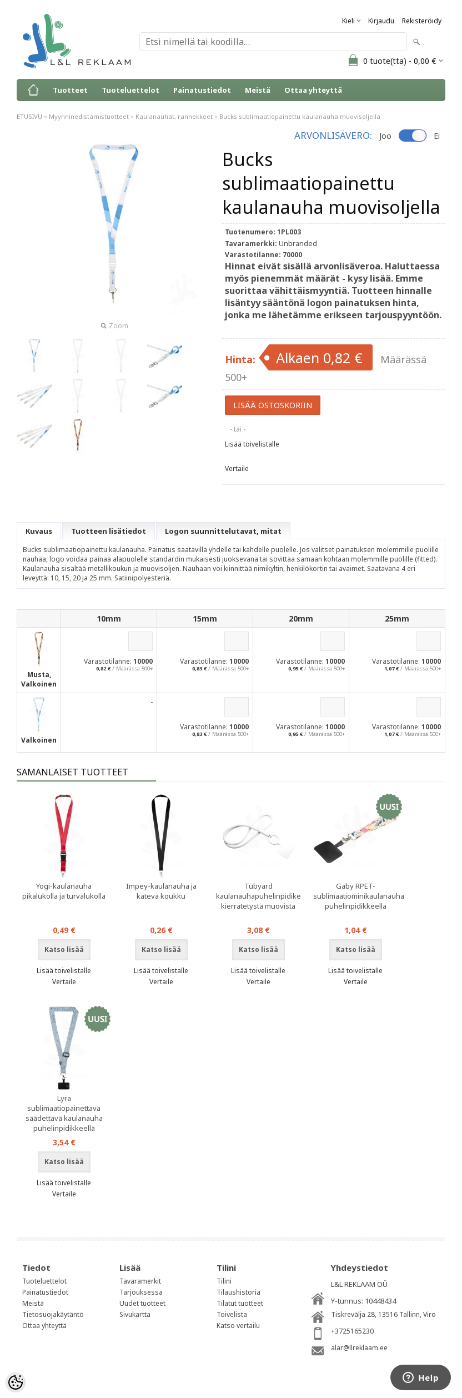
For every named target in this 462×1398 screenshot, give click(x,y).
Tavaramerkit (140, 1281)
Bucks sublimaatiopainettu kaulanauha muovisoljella (299, 116)
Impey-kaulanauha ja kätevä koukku (161, 891)
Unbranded (298, 243)
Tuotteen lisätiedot (108, 531)
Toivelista (232, 1314)
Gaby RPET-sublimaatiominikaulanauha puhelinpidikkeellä (357, 896)
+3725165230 (352, 1331)
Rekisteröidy (421, 21)
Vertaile (237, 468)
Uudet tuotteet (142, 1303)
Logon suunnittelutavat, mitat (223, 531)
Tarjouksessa (141, 1292)
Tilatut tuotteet (240, 1303)
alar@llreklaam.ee (359, 1347)
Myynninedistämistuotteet (89, 116)
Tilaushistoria (238, 1292)
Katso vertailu (238, 1325)
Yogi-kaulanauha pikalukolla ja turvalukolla (64, 891)
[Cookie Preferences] (16, 1382)
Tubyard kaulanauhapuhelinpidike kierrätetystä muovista (258, 896)
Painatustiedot (202, 90)
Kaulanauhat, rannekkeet (174, 116)
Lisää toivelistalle (252, 444)
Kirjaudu (381, 21)
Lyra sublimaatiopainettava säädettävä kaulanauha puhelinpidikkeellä (64, 1113)
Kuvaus (39, 531)
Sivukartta (134, 1314)
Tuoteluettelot (130, 90)
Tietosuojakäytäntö (53, 1314)
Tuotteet (70, 90)
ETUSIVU (29, 116)
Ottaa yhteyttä (313, 90)
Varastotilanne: (108, 661)
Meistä (257, 90)
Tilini (224, 1281)
